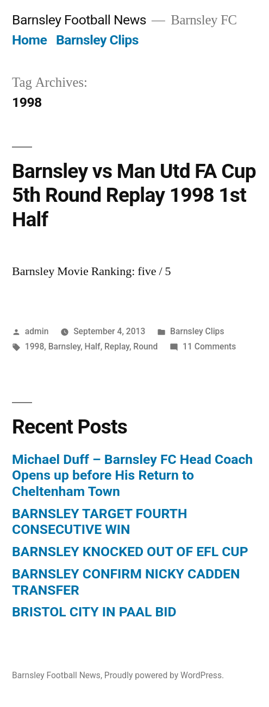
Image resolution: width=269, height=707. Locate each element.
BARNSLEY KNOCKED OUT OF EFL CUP (130, 551)
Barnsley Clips (97, 40)
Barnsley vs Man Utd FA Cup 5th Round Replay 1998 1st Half (134, 195)
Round (145, 346)
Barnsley (64, 346)
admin (37, 331)
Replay (116, 346)
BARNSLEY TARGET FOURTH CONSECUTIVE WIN (99, 522)
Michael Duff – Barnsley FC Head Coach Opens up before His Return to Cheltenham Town (132, 475)
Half (93, 346)
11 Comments (209, 346)
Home (29, 40)
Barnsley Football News (79, 20)
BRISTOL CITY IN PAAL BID (94, 612)
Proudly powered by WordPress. (164, 675)
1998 (35, 346)
